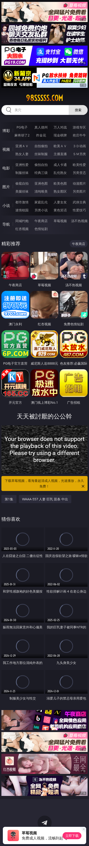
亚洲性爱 (22, 164)
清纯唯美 (41, 191)
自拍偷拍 (41, 146)
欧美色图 (60, 183)
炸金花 (41, 135)
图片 (6, 186)
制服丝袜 (22, 172)
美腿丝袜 (22, 191)
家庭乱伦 (41, 202)
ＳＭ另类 (79, 154)
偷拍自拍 (41, 164)
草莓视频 (60, 221)
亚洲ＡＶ (22, 146)
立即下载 (72, 835)
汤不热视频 (79, 221)
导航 (6, 224)
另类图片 (79, 191)
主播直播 (60, 154)
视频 (6, 149)
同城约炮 (22, 221)
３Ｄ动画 (79, 146)
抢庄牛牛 (79, 135)
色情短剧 (41, 229)
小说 (6, 205)
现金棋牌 (60, 135)
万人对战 (60, 127)
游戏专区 (79, 127)
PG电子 (22, 127)
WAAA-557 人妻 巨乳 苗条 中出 (45, 499)
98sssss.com (44, 98)
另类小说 (41, 210)
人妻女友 (60, 202)
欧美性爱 (79, 164)
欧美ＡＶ (60, 146)
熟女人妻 (22, 154)
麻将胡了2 (22, 135)
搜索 (78, 110)
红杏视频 (22, 229)
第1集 (9, 499)
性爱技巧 (79, 210)
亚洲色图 (41, 183)
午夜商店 (41, 221)
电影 (6, 168)
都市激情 (22, 202)
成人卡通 (60, 164)
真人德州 (41, 127)
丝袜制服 (41, 154)
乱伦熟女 (60, 172)
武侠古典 (79, 202)
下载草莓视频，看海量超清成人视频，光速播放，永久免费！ (45, 483)
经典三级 (41, 172)
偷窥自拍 (22, 183)
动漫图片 (79, 183)
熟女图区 (60, 191)
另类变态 (79, 172)
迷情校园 (22, 210)
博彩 (6, 130)
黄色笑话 (60, 210)
